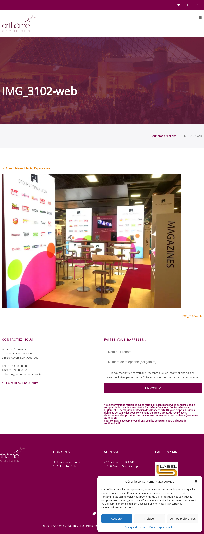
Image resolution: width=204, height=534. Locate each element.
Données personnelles (162, 527)
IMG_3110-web (192, 316)
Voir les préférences (182, 518)
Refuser (149, 518)
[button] (196, 481)
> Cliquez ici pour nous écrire (20, 383)
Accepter (117, 518)
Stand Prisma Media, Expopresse (26, 168)
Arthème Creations (164, 136)
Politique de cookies (136, 527)
